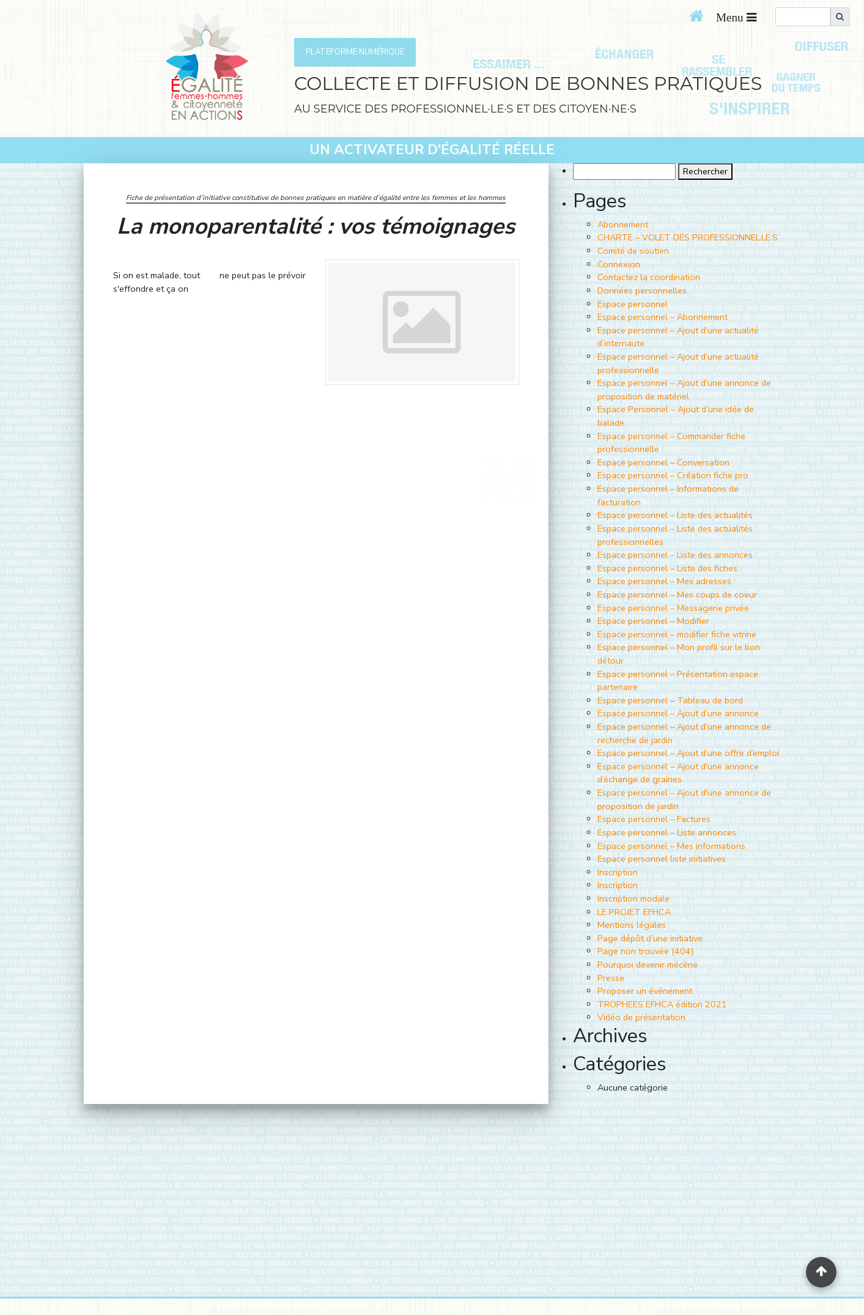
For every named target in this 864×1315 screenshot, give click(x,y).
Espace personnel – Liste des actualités (675, 515)
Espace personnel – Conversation (663, 462)
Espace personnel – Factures (654, 819)
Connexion (618, 264)
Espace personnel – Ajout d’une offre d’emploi (688, 753)
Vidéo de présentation (641, 1017)
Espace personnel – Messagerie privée (673, 608)
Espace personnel (632, 304)
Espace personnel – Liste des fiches (667, 568)
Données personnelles (642, 290)
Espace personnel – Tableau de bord (670, 700)
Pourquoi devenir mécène (647, 964)
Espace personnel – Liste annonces (666, 832)
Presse (610, 978)
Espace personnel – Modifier (653, 621)
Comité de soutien (633, 251)
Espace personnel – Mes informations (671, 846)
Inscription (617, 872)
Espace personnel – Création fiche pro (672, 475)
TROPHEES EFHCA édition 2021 (662, 1004)
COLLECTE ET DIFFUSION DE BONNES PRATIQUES (528, 83)
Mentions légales (631, 925)
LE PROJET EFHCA (634, 912)
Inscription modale (633, 898)
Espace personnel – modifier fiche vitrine (676, 634)
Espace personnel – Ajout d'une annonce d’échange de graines (678, 773)
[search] (802, 16)
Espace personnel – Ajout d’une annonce (678, 713)
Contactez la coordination (648, 277)
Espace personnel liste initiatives (661, 859)
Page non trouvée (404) (645, 951)
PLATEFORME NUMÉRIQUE (355, 51)
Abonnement (622, 224)
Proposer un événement (644, 991)
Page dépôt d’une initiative (650, 938)
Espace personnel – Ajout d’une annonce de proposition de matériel (684, 389)
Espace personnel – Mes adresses (664, 581)
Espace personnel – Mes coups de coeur (677, 594)
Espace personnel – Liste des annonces (675, 555)
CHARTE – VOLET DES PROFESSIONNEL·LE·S (687, 237)
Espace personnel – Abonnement (662, 317)
